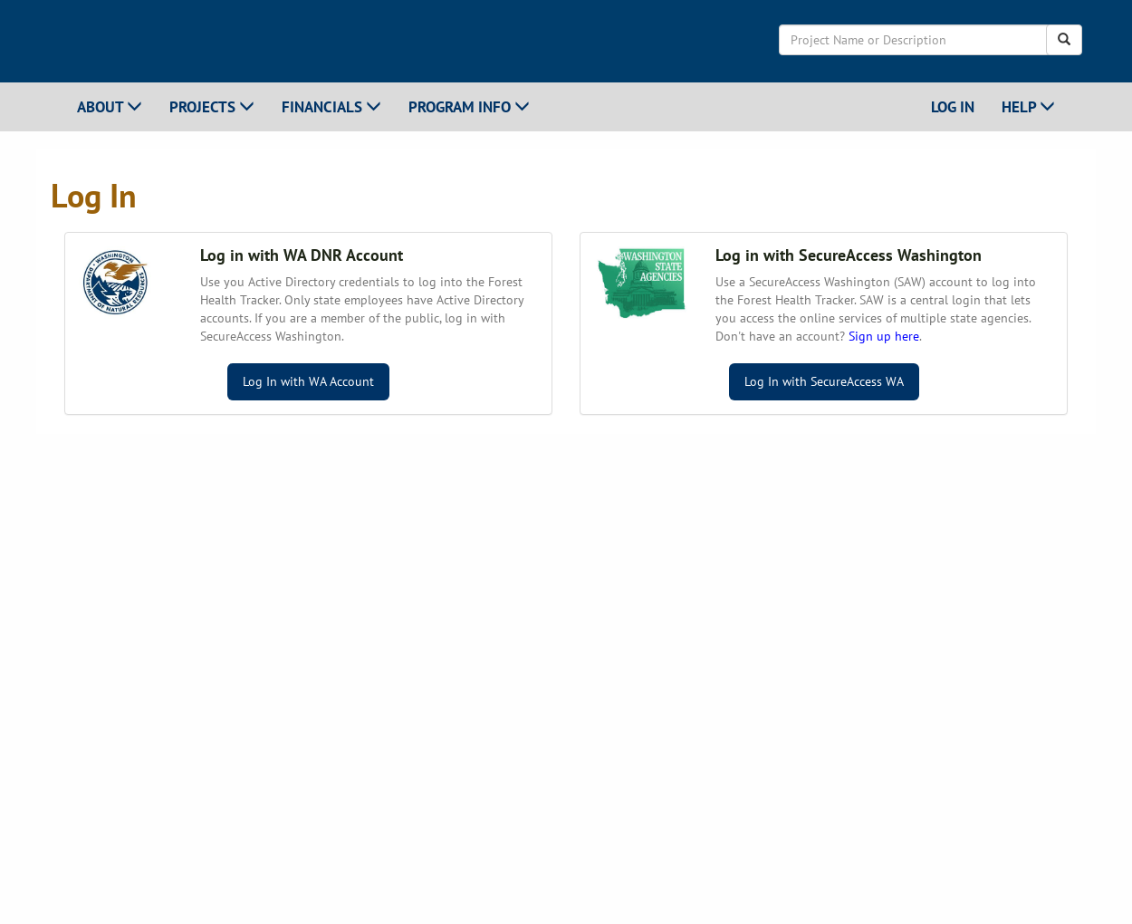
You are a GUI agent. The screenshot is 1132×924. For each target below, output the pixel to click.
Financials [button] (331, 107)
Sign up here (884, 336)
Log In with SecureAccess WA (824, 381)
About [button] (109, 107)
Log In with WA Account (308, 381)
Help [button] (1028, 107)
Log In (952, 107)
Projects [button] (211, 107)
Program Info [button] (469, 107)
